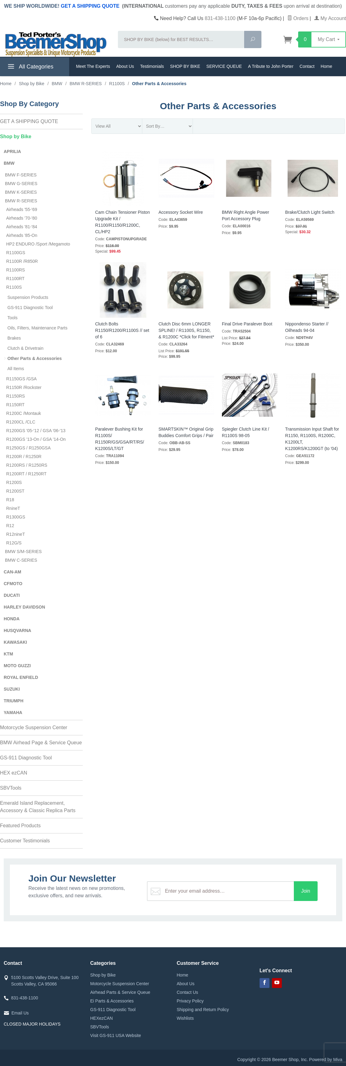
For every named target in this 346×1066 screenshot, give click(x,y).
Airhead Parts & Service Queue (120, 992)
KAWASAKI (15, 642)
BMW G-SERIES (21, 183)
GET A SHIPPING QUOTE (90, 6)
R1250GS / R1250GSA (28, 447)
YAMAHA (13, 712)
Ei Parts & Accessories (112, 1000)
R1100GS (15, 252)
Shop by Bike (15, 136)
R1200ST (15, 491)
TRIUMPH (13, 700)
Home (326, 66)
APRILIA (12, 151)
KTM (8, 653)
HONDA (11, 618)
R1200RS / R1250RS (26, 465)
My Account (330, 18)
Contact (307, 66)
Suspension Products (27, 297)
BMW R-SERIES (21, 200)
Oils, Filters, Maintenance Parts (37, 327)
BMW (9, 163)
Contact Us (187, 992)
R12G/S (14, 542)
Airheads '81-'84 (21, 226)
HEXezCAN (101, 1018)
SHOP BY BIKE (185, 66)
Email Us (20, 1012)
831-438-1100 (220, 18)
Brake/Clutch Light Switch (310, 212)
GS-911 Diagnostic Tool (30, 307)
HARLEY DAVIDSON (24, 607)
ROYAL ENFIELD (21, 677)
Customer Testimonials (25, 840)
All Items (15, 368)
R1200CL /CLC (20, 421)
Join (305, 891)
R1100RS (15, 269)
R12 (10, 525)
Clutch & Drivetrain (25, 348)
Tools (12, 317)
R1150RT (15, 404)
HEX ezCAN (13, 772)
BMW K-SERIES (21, 192)
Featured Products (20, 825)
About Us (125, 66)
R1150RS (15, 396)
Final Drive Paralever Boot (247, 323)
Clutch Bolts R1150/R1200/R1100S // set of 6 (122, 330)
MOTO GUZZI (17, 665)
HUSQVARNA (17, 630)
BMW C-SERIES (21, 560)
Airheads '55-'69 (21, 209)
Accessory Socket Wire (180, 212)
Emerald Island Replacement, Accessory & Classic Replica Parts (38, 806)
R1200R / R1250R (23, 456)
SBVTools (10, 788)
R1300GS (15, 516)
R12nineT (15, 534)
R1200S (14, 482)
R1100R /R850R (22, 261)
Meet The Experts (93, 66)
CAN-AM (12, 571)
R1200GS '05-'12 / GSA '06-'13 (35, 430)
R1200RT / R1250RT (26, 473)
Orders (297, 18)
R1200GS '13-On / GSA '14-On (36, 439)
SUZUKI (12, 689)
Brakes (14, 338)
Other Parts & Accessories (34, 358)
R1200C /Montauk (23, 413)
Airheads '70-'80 (21, 218)
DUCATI (12, 595)
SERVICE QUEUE (224, 66)
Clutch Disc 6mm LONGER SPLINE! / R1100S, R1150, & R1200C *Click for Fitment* (186, 330)
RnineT (13, 508)
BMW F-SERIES (21, 174)
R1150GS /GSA (21, 378)
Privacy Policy (190, 1000)
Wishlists (185, 1018)
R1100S (14, 287)
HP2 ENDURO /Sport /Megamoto (38, 244)
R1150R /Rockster (23, 387)
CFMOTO (13, 583)
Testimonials (152, 66)
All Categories (29, 67)
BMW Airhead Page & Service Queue (41, 742)
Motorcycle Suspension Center (33, 727)
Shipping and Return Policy (203, 1009)
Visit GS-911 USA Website (115, 1035)
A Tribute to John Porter (270, 66)
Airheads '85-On (21, 235)
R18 (10, 499)
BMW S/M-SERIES (23, 551)
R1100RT (15, 278)
